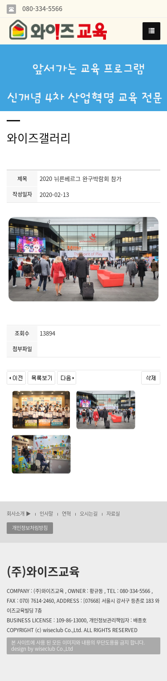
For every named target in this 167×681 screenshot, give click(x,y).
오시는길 (89, 513)
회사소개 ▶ (19, 513)
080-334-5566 (41, 8)
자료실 (113, 513)
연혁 (66, 513)
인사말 (46, 513)
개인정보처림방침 (30, 528)
